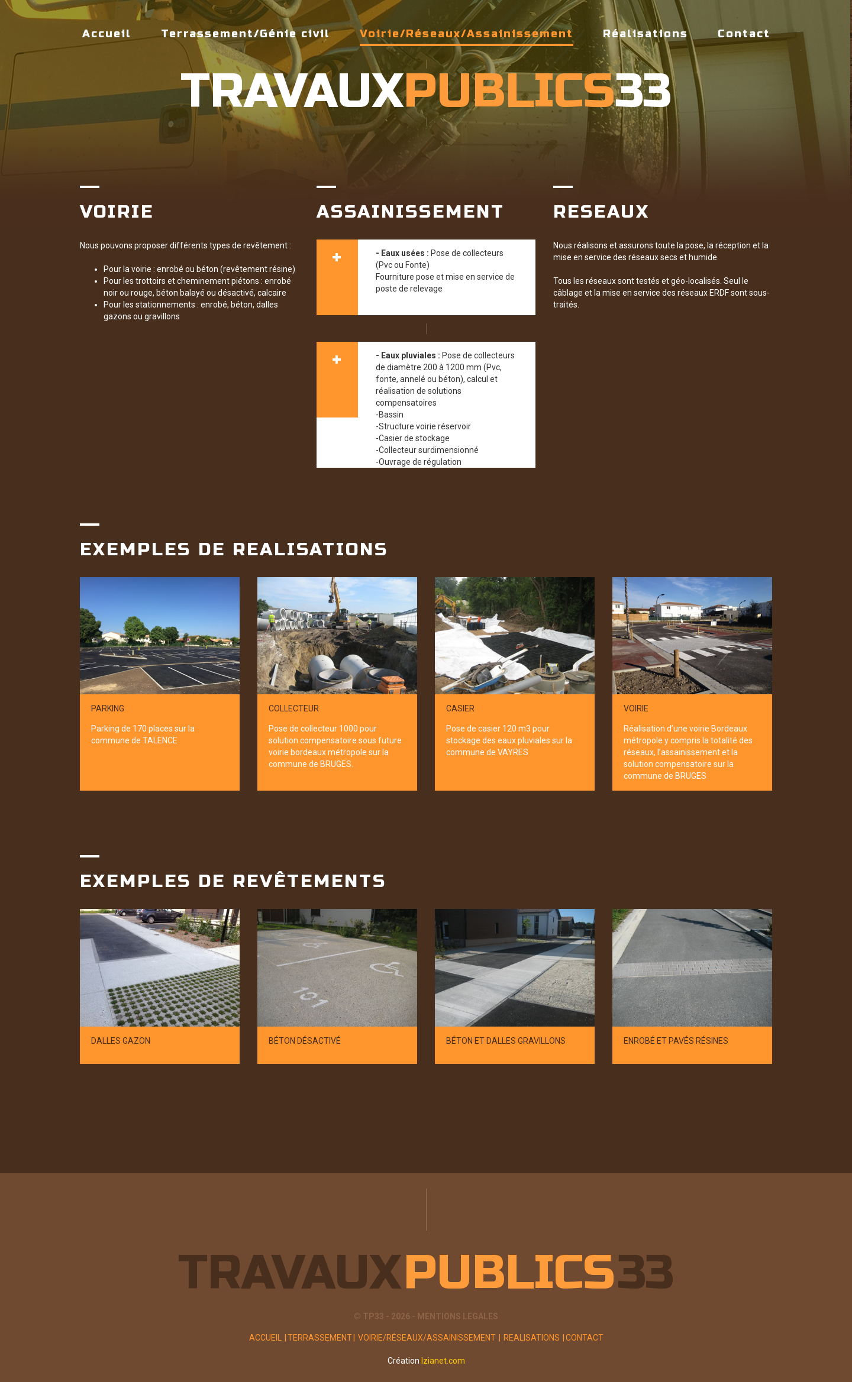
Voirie (636, 708)
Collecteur (294, 708)
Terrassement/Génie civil (245, 33)
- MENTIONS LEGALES (455, 1316)
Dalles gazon (120, 1041)
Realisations (534, 1337)
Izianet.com (443, 1360)
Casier (460, 708)
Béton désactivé (305, 1041)
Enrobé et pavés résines (676, 1041)
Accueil (106, 33)
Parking (107, 708)
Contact (744, 33)
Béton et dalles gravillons (506, 1041)
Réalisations (645, 33)
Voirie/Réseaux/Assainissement (466, 36)
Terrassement (322, 1337)
